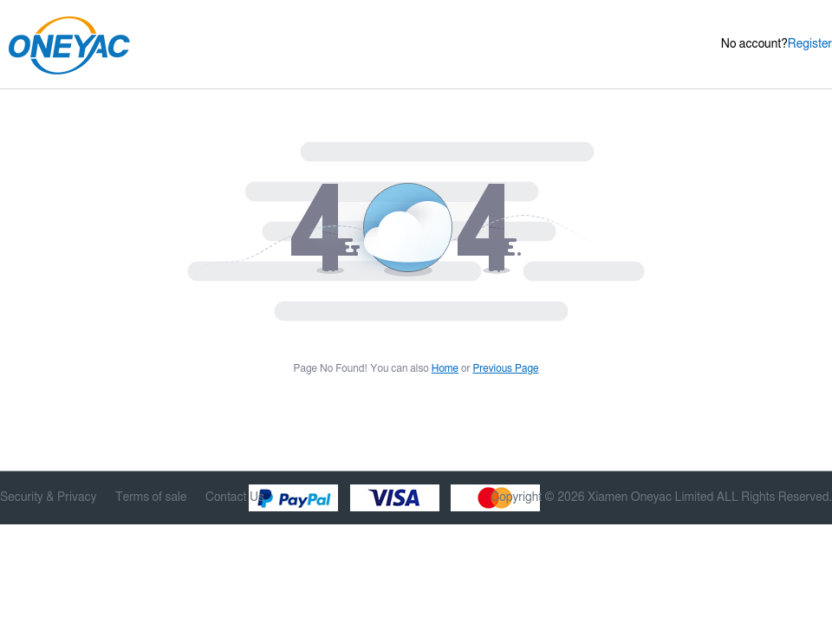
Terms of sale (151, 497)
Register (810, 44)
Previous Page (505, 368)
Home (445, 368)
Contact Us (234, 497)
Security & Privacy (48, 497)
